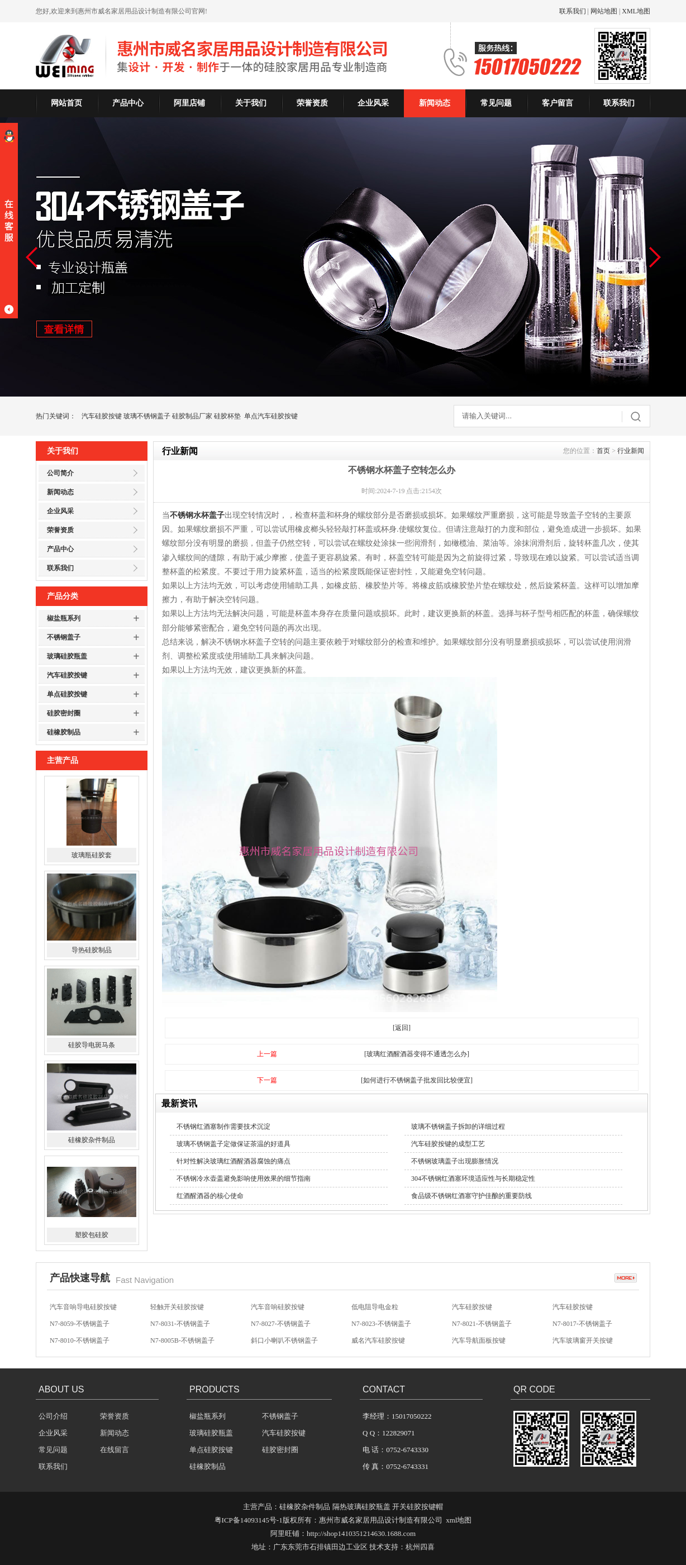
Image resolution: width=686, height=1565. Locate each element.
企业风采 (373, 103)
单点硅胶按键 (67, 694)
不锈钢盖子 (63, 637)
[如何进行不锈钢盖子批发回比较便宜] (417, 1080)
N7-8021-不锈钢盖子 (482, 1334)
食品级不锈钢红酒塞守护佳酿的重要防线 (471, 1196)
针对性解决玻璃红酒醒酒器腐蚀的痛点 (233, 1161)
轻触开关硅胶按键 (177, 1317)
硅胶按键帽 (267, 1301)
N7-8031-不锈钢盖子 (180, 1334)
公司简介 (60, 473)
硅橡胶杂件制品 (91, 1201)
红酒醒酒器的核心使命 (210, 1196)
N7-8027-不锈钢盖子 (281, 1334)
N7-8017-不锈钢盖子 (582, 1334)
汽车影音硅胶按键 (378, 1301)
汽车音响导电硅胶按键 (83, 1317)
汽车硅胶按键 (102, 416)
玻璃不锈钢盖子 (146, 416)
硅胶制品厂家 (192, 416)
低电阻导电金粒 (374, 1317)
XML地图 (636, 11)
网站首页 (66, 103)
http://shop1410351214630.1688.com (361, 1533)
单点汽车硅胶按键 (271, 416)
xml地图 (458, 1520)
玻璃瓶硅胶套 (92, 916)
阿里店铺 (189, 103)
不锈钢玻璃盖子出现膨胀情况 (454, 1161)
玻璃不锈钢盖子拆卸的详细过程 (458, 1126)
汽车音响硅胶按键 (177, 1301)
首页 (603, 451)
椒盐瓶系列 (63, 618)
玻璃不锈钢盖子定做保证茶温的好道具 (233, 1144)
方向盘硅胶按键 (73, 1301)
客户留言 (557, 103)
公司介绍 (53, 1416)
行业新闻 (630, 451)
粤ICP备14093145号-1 (249, 1520)
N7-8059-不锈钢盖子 (79, 1334)
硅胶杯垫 (227, 416)
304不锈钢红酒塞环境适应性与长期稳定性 (473, 1178)
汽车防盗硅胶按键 (479, 1301)
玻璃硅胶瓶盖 (67, 656)
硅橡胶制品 (63, 732)
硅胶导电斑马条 (91, 1106)
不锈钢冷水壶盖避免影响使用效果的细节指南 (244, 1178)
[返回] (402, 1028)
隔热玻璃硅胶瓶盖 (361, 1506)
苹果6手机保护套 (91, 821)
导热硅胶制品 (92, 1011)
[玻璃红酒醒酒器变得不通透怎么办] (416, 1054)
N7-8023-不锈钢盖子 (381, 1334)
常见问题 (496, 103)
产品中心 (128, 103)
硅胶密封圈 (63, 713)
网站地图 (603, 11)
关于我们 (250, 103)
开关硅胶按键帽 (417, 1506)
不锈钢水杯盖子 (197, 515)
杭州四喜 (420, 1547)
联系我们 (572, 11)
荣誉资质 (312, 103)
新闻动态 (434, 103)
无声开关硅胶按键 (579, 1301)
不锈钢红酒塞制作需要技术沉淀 (223, 1126)
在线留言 (114, 1449)
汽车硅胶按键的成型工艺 (448, 1144)
